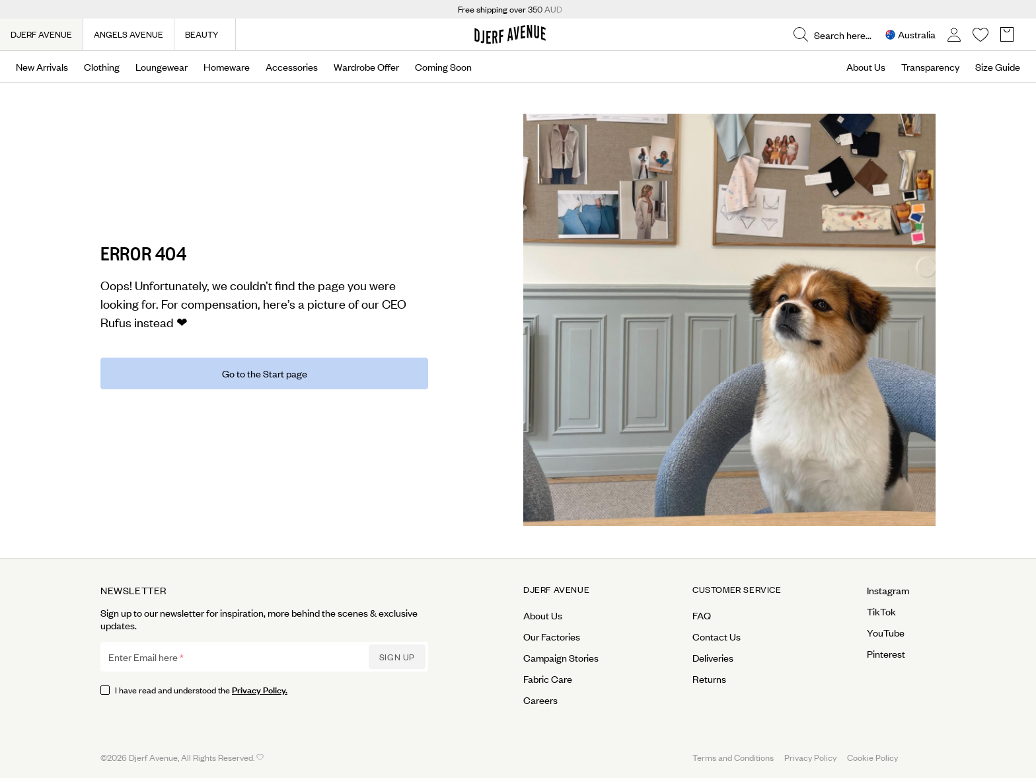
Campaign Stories (561, 657)
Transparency (930, 66)
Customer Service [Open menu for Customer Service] (737, 589)
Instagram (888, 590)
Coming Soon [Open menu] (443, 66)
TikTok (881, 611)
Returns (709, 679)
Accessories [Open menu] (292, 66)
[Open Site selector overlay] (910, 34)
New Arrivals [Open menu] (42, 66)
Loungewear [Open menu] (161, 66)
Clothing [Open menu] (102, 66)
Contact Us (716, 636)
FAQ (701, 615)
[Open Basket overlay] (1007, 34)
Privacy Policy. (259, 689)
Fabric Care (547, 679)
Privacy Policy (810, 757)
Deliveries (712, 657)
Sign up (397, 656)
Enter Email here (143, 657)
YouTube (886, 632)
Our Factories (551, 636)
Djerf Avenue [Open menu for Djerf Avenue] (556, 589)
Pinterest (886, 653)
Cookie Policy (872, 757)
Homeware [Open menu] (227, 66)
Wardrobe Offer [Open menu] (366, 66)
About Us (865, 66)
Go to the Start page (264, 373)
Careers (540, 700)
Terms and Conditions (733, 757)
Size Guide (997, 66)
